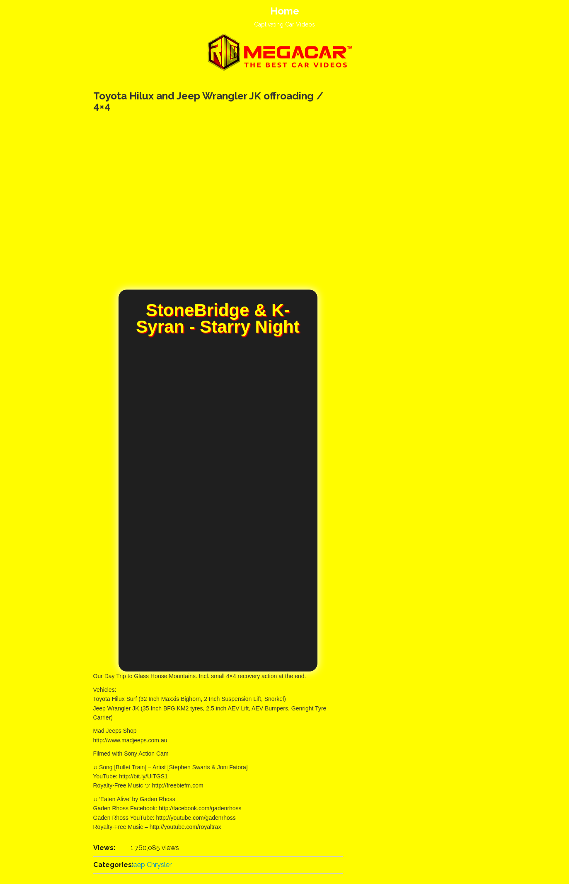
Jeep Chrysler (151, 865)
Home (284, 11)
